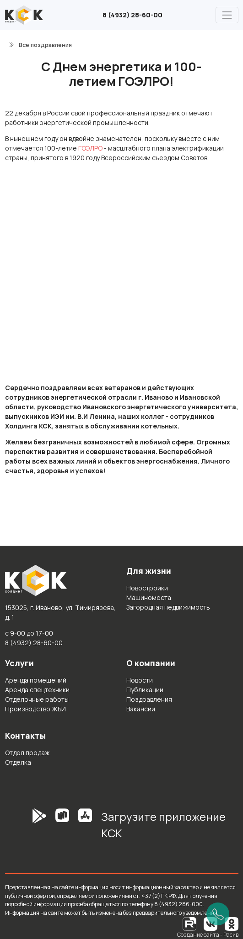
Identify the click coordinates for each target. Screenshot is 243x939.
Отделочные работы (37, 699)
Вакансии (140, 708)
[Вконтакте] (210, 923)
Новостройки (147, 588)
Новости (139, 680)
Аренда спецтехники (37, 689)
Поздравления (149, 699)
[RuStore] (62, 828)
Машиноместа (148, 597)
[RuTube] (190, 923)
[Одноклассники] (231, 923)
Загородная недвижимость (168, 607)
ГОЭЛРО (90, 148)
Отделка (18, 762)
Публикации (144, 689)
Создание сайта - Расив (207, 935)
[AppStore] (85, 828)
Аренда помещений (35, 680)
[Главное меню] (227, 15)
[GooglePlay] (25, 828)
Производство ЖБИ (35, 708)
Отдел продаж (27, 752)
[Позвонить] (217, 913)
